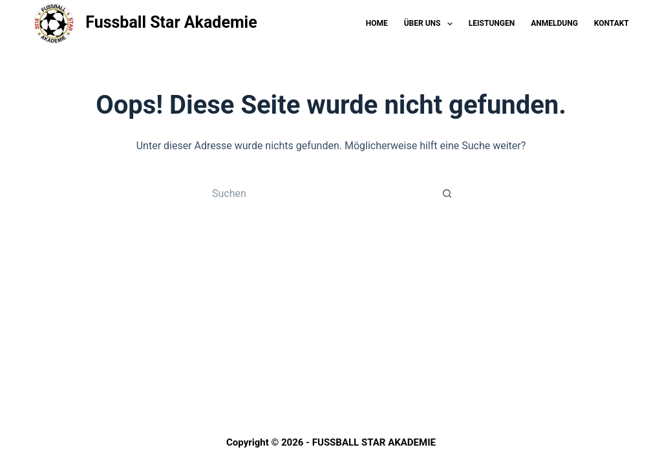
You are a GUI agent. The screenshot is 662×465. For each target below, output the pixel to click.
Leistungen (492, 23)
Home (377, 23)
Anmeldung (554, 23)
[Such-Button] (447, 193)
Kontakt (611, 23)
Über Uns (431, 24)
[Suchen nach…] (318, 193)
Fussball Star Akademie (171, 22)
